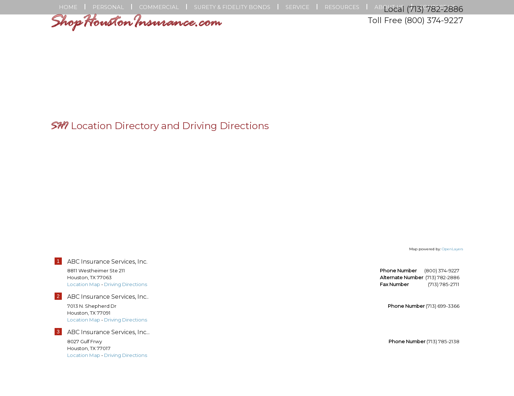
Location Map (83, 334)
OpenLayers (452, 298)
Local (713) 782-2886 (423, 9)
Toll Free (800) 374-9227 (415, 20)
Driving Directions (125, 334)
